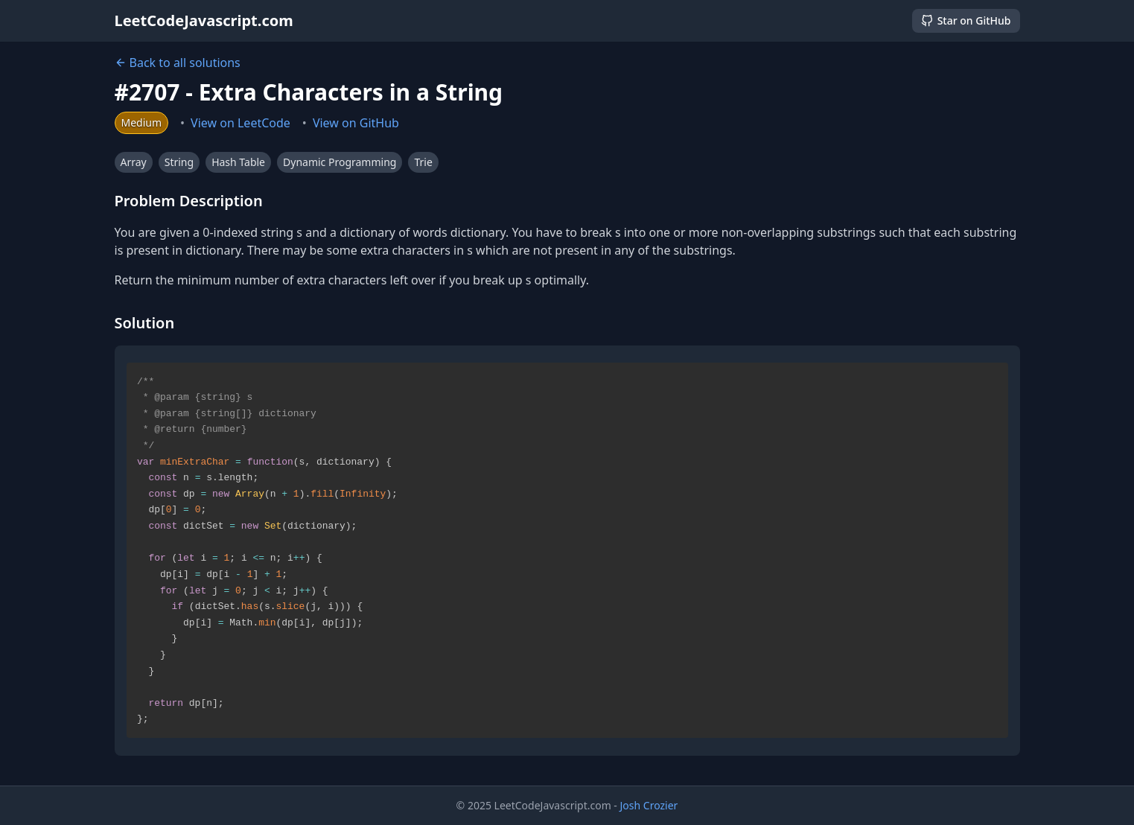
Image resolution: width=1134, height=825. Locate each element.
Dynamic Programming (339, 162)
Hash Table (238, 162)
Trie (423, 162)
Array (134, 162)
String (179, 162)
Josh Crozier (649, 805)
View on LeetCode (240, 123)
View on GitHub (356, 123)
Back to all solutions (178, 62)
